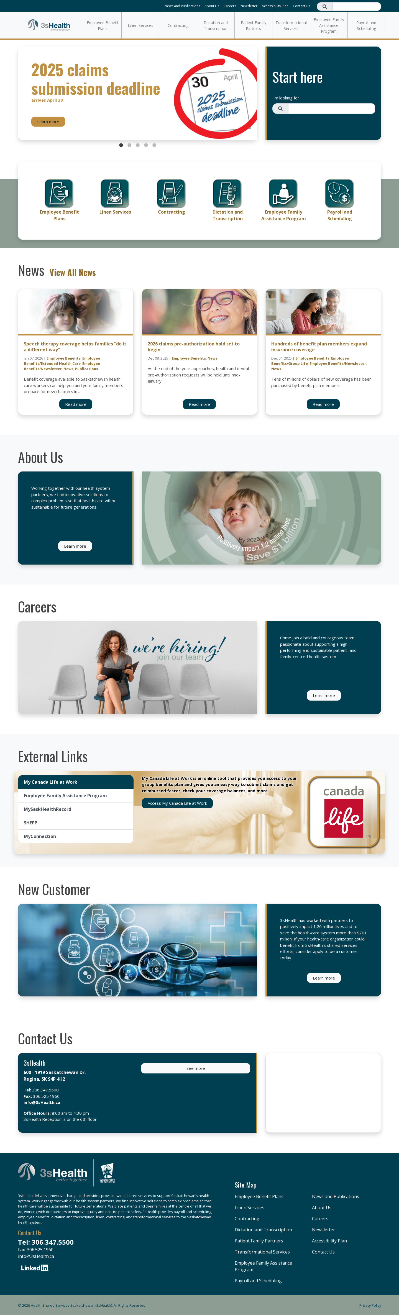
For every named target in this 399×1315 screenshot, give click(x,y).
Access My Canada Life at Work (177, 803)
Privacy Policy (370, 1305)
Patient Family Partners (253, 25)
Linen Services (140, 25)
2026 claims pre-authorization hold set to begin (194, 347)
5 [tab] (154, 145)
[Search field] (356, 6)
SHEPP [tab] (30, 823)
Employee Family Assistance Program (329, 25)
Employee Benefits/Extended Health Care (62, 361)
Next (251, 93)
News (68, 368)
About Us (211, 6)
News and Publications (182, 6)
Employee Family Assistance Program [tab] (65, 796)
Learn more (48, 121)
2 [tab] (129, 145)
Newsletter (249, 6)
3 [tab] (137, 145)
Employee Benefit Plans (103, 25)
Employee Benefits (64, 358)
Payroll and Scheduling (366, 25)
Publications (86, 368)
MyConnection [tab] (40, 836)
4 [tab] (146, 145)
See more (195, 1068)
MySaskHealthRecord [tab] (47, 809)
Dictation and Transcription (216, 25)
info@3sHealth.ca (42, 1102)
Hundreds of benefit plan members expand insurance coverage (319, 347)
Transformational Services (291, 25)
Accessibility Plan (275, 6)
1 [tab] (121, 145)
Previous (23, 93)
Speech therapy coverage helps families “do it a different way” (75, 347)
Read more (75, 404)
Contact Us (301, 6)
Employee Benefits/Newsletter (338, 363)
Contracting (178, 25)
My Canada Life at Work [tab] (50, 782)
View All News (73, 272)
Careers (230, 6)
